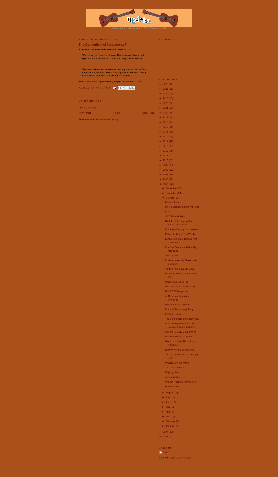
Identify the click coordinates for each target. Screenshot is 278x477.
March (169, 416)
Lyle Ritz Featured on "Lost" (179, 336)
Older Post (148, 112)
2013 (166, 146)
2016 (166, 131)
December (171, 188)
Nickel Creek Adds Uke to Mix (180, 286)
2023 (166, 98)
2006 (166, 179)
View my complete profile (175, 458)
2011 (166, 155)
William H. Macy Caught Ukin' (180, 331)
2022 (166, 103)
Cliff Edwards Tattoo (175, 216)
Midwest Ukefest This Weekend (181, 234)
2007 (166, 174)
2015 (166, 136)
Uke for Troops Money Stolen (180, 381)
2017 (166, 127)
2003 (166, 436)
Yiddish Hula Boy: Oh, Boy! (179, 268)
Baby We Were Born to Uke (179, 349)
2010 (166, 160)
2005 (166, 184)
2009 (166, 165)
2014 (166, 141)
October (170, 197)
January (170, 426)
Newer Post (85, 112)
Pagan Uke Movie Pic (176, 281)
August (170, 392)
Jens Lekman (172, 255)
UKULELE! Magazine (176, 291)
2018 (166, 122)
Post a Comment (87, 107)
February (171, 421)
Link (139, 81)
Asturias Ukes (172, 377)
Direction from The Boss (177, 304)
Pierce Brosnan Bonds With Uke (182, 206)
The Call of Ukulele (175, 367)
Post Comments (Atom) (105, 119)
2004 (166, 431)
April (168, 411)
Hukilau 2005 (172, 386)
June (169, 402)
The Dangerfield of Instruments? (182, 318)
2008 (166, 169)
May (168, 407)
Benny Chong (172, 202)
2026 (166, 84)
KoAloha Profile (173, 314)
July (168, 397)
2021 (166, 107)
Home (117, 112)
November (171, 193)
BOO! (168, 211)
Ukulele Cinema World (177, 362)
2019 (166, 117)
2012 (166, 150)
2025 (166, 88)
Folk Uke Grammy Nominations (181, 229)
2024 (166, 93)
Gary (95, 88)
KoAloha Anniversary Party (179, 309)
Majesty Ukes (172, 372)
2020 (166, 112)
